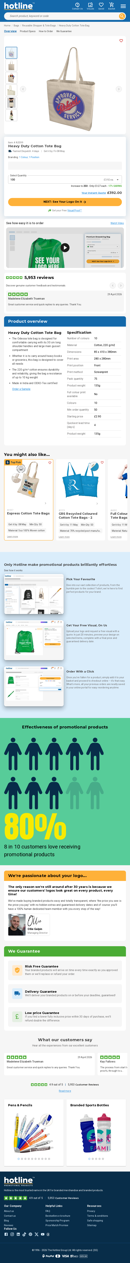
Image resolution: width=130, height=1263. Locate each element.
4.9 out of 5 (56, 1084)
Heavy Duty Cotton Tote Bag (74, 25)
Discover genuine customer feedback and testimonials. (36, 285)
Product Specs (28, 31)
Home (7, 25)
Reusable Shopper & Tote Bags (39, 25)
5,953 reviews (39, 277)
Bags (16, 25)
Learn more (12, 536)
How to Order (46, 31)
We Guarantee (64, 31)
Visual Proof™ (74, 210)
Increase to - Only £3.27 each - (96, 186)
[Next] (41, 503)
